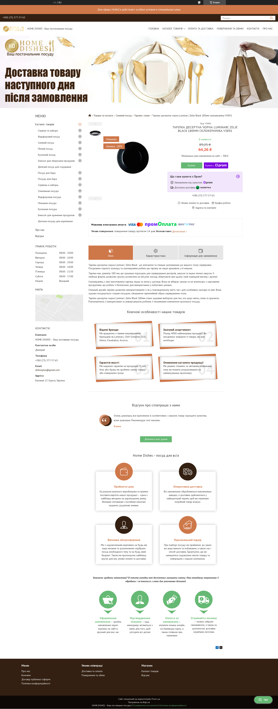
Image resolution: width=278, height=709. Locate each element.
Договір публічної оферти (35, 679)
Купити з (216, 165)
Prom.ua (156, 699)
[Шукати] (271, 18)
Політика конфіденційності (35, 683)
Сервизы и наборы (48, 185)
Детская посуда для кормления (55, 221)
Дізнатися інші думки (155, 439)
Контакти (253, 28)
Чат (263, 699)
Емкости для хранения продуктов (56, 215)
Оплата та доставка (200, 28)
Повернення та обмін (230, 28)
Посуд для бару (47, 172)
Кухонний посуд (46, 154)
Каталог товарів (173, 28)
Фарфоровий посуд (49, 136)
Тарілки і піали (142, 115)
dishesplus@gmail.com (47, 370)
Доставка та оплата (92, 671)
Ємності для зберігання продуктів (56, 160)
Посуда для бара (47, 179)
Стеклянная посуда (48, 191)
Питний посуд (45, 148)
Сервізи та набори (48, 130)
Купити (191, 165)
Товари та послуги (103, 115)
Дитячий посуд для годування (54, 166)
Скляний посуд (46, 142)
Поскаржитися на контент (145, 705)
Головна (154, 28)
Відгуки (39, 236)
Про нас (268, 28)
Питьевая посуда (47, 203)
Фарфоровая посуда (49, 197)
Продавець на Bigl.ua (139, 702)
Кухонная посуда (47, 209)
